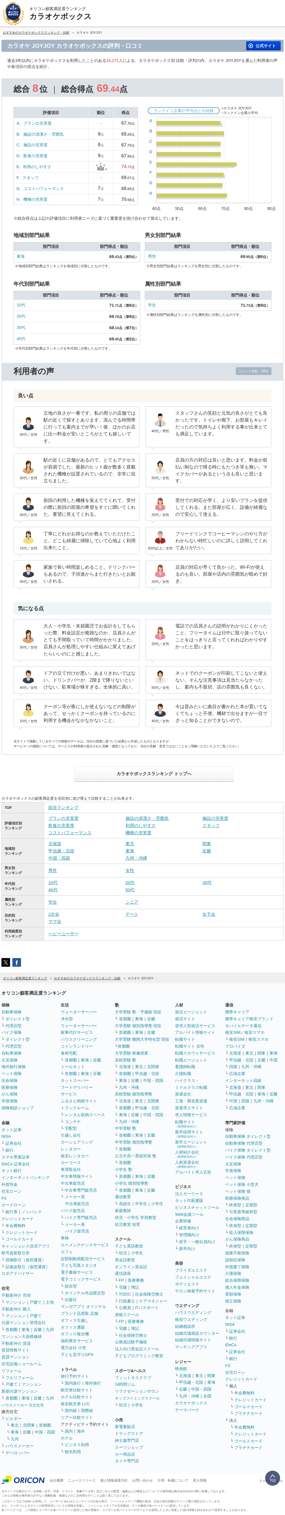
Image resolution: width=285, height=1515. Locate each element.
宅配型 (71, 1128)
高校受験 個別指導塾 (133, 1094)
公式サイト (266, 45)
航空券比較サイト (77, 1390)
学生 (152, 305)
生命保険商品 (237, 1218)
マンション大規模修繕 (21, 1336)
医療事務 (136, 1280)
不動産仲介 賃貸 (16, 1343)
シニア (132, 902)
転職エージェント (191, 1060)
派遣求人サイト (189, 1108)
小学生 (157, 1203)
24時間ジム (125, 1384)
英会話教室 (125, 1260)
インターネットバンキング (25, 1177)
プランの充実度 (37, 123)
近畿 (206, 850)
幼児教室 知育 (127, 1224)
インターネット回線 (243, 1080)
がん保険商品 (237, 1239)
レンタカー (71, 1149)
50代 (130, 889)
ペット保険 (11, 1073)
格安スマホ (258, 1039)
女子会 (208, 914)
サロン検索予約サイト (195, 1291)
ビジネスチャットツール (197, 1207)
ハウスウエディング (193, 1312)
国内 (69, 1431)
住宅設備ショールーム (21, 1364)
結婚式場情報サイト (193, 1340)
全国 (207, 1396)
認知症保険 (235, 1260)
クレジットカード (17, 1218)
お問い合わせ (142, 1480)
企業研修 (183, 1221)
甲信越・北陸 (61, 850)
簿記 (135, 1287)
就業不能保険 (237, 1253)
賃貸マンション (15, 1357)
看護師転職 (185, 1066)
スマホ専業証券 (15, 1157)
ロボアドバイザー (17, 1273)
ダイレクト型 (17, 1019)
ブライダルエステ (191, 1270)
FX (4, 1198)
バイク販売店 (73, 1210)
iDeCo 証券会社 (15, 1164)
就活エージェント (191, 1012)
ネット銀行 (11, 1170)
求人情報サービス (191, 1114)
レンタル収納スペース (85, 1114)
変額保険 (233, 1294)
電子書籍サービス (77, 1272)
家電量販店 (125, 1426)
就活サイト (185, 1019)
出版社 (71, 1299)
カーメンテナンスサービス (85, 1245)
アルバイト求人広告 (193, 1172)
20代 (21, 316)
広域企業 (237, 1073)
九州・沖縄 (136, 858)
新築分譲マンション (19, 1391)
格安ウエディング (191, 1319)
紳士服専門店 (127, 1440)
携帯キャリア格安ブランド (249, 1019)
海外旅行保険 (13, 1066)
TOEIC (125, 1294)
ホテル (67, 1438)
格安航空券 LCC (75, 1404)
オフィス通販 (73, 1327)
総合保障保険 (237, 1280)
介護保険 (233, 1273)
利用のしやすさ (37, 166)
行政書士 (127, 1301)
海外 (81, 1431)
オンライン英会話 (131, 1266)
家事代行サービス (77, 1032)
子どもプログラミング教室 (139, 1355)
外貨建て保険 (237, 1266)
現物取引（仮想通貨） (25, 1260)
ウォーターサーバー (79, 1012)
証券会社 (13, 1143)
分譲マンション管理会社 (23, 1322)
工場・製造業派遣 (191, 1101)
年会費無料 (15, 1225)
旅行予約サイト (75, 1376)
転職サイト (185, 1039)
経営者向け (189, 1228)
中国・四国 (59, 858)
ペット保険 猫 (237, 1191)
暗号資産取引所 (15, 1253)
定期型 (251, 1205)
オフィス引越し (75, 1320)
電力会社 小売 (73, 1347)
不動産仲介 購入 (16, 1309)
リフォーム (11, 1370)
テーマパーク (187, 1410)
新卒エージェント (191, 1144)
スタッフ (30, 177)
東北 (130, 843)
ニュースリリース (82, 1480)
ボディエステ (187, 1284)
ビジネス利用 (77, 1444)
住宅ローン (11, 1191)
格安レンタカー (75, 1156)
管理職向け (189, 1235)
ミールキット (73, 1066)
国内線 (71, 1410)
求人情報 (200, 1480)
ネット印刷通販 (189, 1200)
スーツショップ (129, 1447)
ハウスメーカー (19, 1446)
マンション (15, 1302)
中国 (273, 1060)
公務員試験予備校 (131, 1342)
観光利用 (73, 1451)
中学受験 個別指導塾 (133, 1142)
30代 (21, 327)
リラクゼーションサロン (137, 1391)
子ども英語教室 (129, 1246)
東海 (21, 256)
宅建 (123, 1287)
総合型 (71, 1286)
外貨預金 (9, 1184)
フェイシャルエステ (193, 1277)
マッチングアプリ (191, 1347)
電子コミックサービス (81, 1279)
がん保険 (9, 1094)
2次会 (53, 914)
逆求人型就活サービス (195, 1025)
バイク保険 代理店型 (244, 1157)
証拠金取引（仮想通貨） (27, 1266)
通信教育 (123, 1196)
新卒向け (187, 1248)
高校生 (125, 1203)
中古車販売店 (73, 1183)
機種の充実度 (35, 199)
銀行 (9, 1150)
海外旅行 (93, 1383)
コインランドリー (77, 1046)
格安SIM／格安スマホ (245, 1032)
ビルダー (13, 1418)
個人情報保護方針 (114, 1480)
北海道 (54, 843)
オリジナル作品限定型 (85, 1293)
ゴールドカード (19, 1239)
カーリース (71, 1162)
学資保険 (9, 1101)
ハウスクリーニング (79, 1039)
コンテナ (73, 1121)
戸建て (36, 1302)
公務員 (125, 1307)
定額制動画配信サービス (83, 1258)
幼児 (123, 1253)
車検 (65, 1238)
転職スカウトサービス (195, 1053)
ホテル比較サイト (77, 1397)
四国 (233, 1066)
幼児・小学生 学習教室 (135, 1217)
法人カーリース (189, 1193)
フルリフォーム (19, 1377)
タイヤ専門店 (127, 1461)
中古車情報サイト (77, 1176)
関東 (206, 843)
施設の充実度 (35, 145)
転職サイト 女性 (189, 1046)
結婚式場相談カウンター (197, 1333)
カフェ (67, 1251)
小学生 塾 (123, 1169)
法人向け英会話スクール (137, 1349)
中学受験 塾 (125, 1128)
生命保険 (9, 1080)
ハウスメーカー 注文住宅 (22, 1405)
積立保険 (233, 1301)
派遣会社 (183, 1094)
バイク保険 (11, 1032)
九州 (50, 1329)
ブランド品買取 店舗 (79, 1313)
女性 (130, 870)
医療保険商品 (237, 1198)
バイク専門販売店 (81, 1217)
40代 (21, 338)
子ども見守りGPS (77, 1354)
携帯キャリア (237, 1012)
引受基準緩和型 (243, 1211)
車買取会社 (71, 1169)
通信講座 (123, 1273)
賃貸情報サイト (15, 1350)
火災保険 (9, 1060)
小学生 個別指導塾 (131, 1183)
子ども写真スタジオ (79, 1265)
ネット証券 (11, 1129)
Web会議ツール (189, 1214)
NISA (6, 1136)
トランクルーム (75, 1108)
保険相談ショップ (17, 1108)
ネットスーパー (75, 1080)
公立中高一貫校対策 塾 (135, 1156)
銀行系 (11, 1211)
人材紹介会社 (187, 1154)
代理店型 (13, 1025)
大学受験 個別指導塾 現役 (138, 1025)
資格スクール (127, 1314)
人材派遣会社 (187, 1164)
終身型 (235, 1205)
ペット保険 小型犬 (242, 1184)
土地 (50, 1302)
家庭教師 (123, 1210)
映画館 (181, 1368)
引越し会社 (71, 1135)
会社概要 (57, 1480)
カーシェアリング (77, 1142)
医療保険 (9, 1087)
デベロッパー (17, 1452)
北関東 (29, 1425)
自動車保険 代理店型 (244, 1143)
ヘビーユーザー (63, 933)
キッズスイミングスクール (137, 1398)
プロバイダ (235, 1046)
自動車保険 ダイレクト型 (248, 1136)
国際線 (87, 1410)
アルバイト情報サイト (195, 1032)
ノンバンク (32, 1211)
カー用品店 (125, 1454)
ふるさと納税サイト (79, 1101)
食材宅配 (69, 1053)
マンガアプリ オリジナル (83, 1306)
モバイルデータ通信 (243, 1025)
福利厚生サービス (77, 1340)
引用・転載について (173, 1480)
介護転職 (183, 1073)
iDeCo (230, 1345)
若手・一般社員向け (197, 1241)
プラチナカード (248, 1413)
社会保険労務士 (149, 1294)
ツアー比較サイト (77, 1417)
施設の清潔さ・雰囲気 (43, 134)
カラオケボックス (191, 1403)
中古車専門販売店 (81, 1190)
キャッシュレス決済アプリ (25, 1246)
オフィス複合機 (75, 1334)
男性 (152, 256)
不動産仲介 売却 (16, 1295)
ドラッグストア (129, 1433)
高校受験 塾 (125, 1060)
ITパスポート (147, 1307)
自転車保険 (11, 1053)
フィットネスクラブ (133, 1377)
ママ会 (54, 921)
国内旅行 (73, 1383)
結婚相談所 (185, 1326)
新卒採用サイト (189, 1134)
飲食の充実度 (35, 155)
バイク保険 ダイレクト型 (248, 1150)
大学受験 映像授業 (131, 1053)
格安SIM (236, 1039)
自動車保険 (11, 1012)
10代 (21, 305)
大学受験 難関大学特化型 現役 (142, 1039)
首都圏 (11, 1329)
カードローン (13, 1205)
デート (132, 914)
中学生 (141, 1203)
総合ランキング (63, 807)
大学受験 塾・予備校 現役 (138, 1012)
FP (121, 1280)
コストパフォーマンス (44, 188)
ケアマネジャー (153, 1301)
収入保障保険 (241, 1232)
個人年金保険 (237, 1287)
